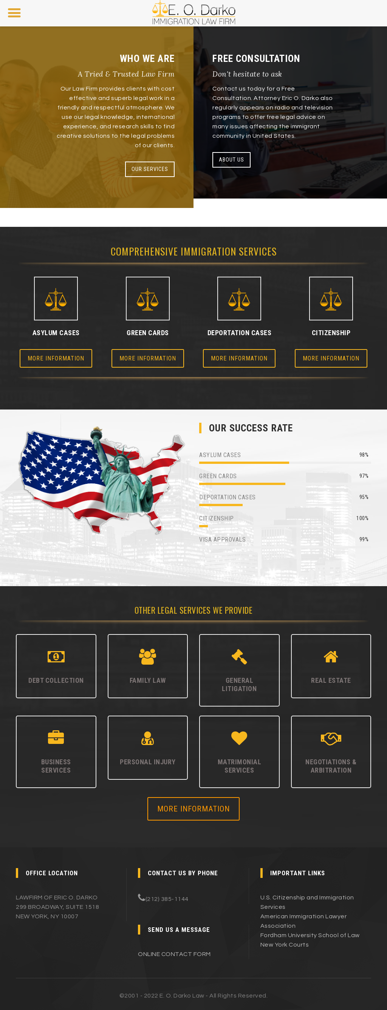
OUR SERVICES (150, 169)
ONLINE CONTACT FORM (174, 954)
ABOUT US (231, 160)
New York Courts (284, 945)
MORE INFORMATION (193, 808)
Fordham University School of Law (310, 935)
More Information (56, 358)
